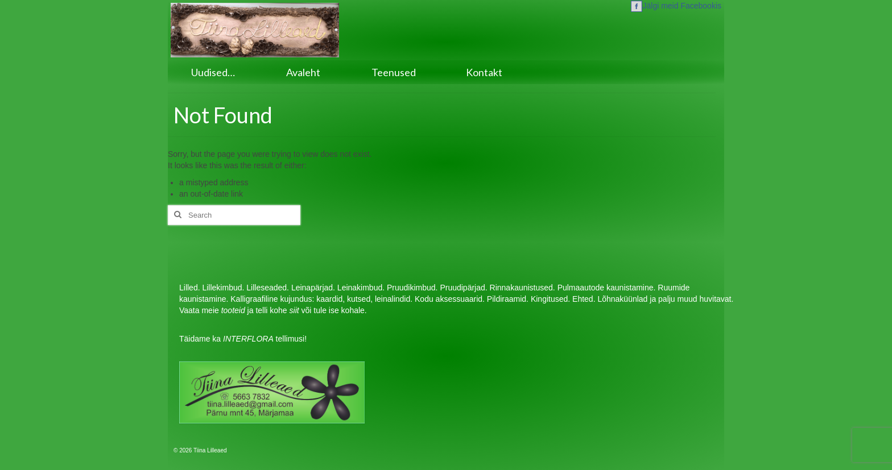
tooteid (233, 310)
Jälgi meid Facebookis (676, 5)
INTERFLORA (248, 338)
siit (294, 310)
